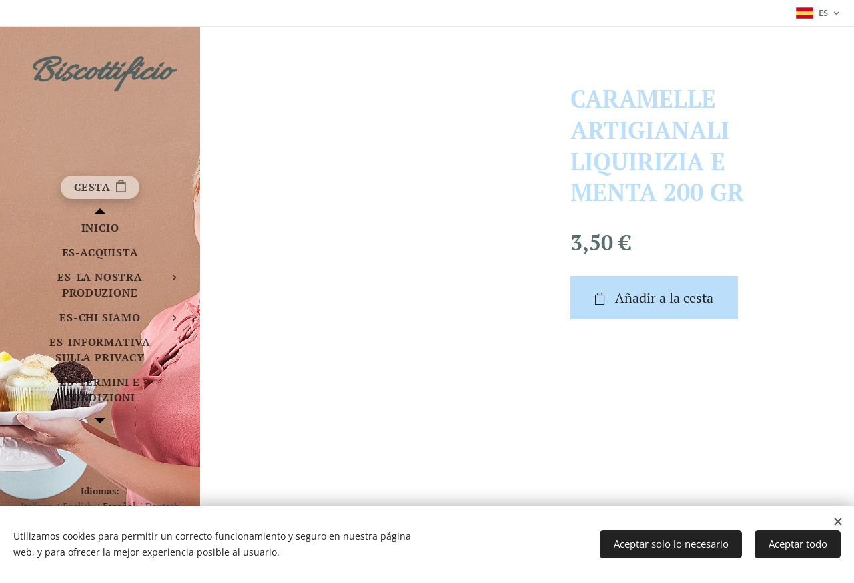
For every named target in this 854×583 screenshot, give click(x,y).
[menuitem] (100, 228)
